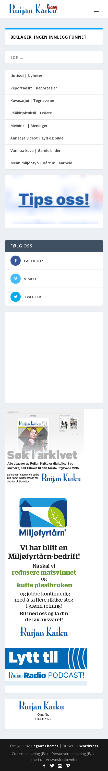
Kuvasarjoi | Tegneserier (32, 100)
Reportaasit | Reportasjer (33, 88)
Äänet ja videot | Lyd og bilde (36, 138)
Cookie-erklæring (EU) (30, 753)
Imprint (36, 759)
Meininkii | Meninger (28, 125)
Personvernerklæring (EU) (73, 753)
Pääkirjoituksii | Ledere (31, 113)
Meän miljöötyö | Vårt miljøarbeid (41, 163)
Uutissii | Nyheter (26, 75)
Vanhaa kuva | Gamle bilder (35, 150)
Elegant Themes (44, 746)
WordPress (88, 746)
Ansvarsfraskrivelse (62, 759)
